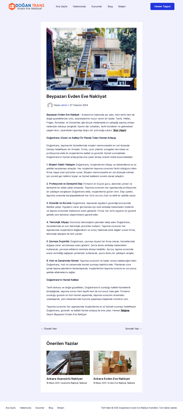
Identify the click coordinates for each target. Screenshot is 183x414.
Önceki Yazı (49, 328)
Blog (110, 6)
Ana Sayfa (61, 6)
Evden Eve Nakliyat (117, 383)
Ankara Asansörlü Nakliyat (64, 379)
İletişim (122, 6)
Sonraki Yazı (133, 328)
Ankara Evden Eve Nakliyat (111, 379)
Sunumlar (96, 6)
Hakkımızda (79, 6)
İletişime (125, 310)
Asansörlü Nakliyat (69, 383)
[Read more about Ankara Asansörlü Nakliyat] (68, 362)
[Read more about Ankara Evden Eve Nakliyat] (115, 362)
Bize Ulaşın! (119, 130)
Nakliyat (83, 383)
